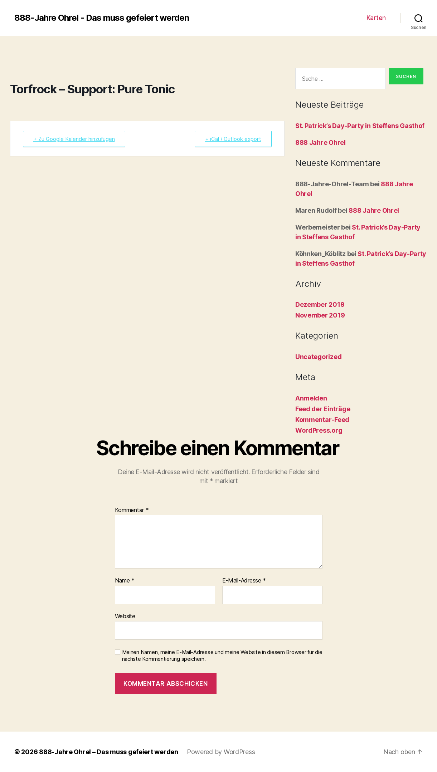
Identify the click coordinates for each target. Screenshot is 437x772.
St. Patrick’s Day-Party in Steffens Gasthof (359, 125)
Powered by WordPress (221, 752)
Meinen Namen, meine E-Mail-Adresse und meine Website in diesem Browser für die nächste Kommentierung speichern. (222, 655)
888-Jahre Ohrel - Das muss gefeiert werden (101, 18)
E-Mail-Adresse (244, 580)
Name (125, 580)
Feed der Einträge (322, 409)
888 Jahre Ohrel (320, 142)
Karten (376, 17)
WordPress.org (319, 430)
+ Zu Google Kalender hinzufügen (74, 139)
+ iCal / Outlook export (233, 139)
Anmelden (311, 398)
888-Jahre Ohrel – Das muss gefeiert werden (108, 752)
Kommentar (132, 510)
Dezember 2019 (320, 304)
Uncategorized (318, 356)
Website (125, 616)
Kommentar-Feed (322, 419)
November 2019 (320, 315)
